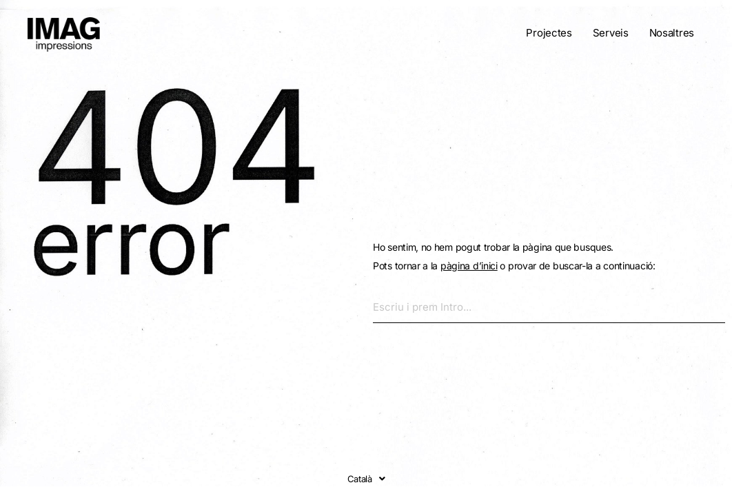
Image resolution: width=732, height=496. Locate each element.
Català (366, 478)
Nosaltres (671, 32)
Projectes (548, 32)
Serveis (611, 32)
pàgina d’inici (469, 265)
